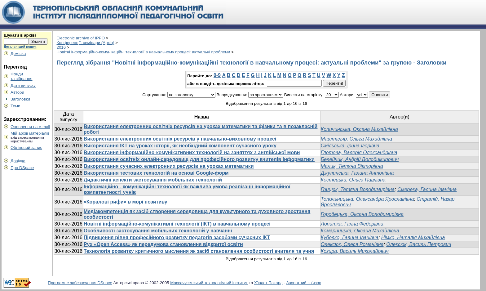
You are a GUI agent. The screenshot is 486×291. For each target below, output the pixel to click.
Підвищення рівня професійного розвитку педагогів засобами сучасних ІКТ (177, 237)
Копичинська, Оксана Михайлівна (359, 129)
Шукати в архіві (20, 35)
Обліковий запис (26, 147)
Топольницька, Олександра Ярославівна (367, 199)
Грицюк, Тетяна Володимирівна (358, 189)
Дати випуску (23, 85)
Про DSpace (22, 167)
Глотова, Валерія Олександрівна (359, 152)
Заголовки (20, 99)
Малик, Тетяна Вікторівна (352, 166)
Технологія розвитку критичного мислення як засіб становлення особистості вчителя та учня (199, 251)
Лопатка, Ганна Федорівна (352, 223)
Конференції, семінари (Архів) (85, 42)
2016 (61, 47)
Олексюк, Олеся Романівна (352, 244)
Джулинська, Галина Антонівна (357, 173)
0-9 (217, 75)
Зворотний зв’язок (303, 282)
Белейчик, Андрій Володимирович (360, 159)
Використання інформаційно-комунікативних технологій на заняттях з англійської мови (192, 152)
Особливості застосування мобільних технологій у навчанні (158, 230)
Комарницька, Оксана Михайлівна (360, 230)
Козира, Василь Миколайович (355, 251)
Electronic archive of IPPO (81, 38)
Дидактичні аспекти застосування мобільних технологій (153, 179)
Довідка (18, 161)
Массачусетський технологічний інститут (209, 282)
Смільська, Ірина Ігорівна (350, 145)
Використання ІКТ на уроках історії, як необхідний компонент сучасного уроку (180, 145)
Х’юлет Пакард (268, 282)
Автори (17, 92)
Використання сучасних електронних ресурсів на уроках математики (169, 166)
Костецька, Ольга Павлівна (353, 179)
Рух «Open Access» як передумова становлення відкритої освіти (163, 244)
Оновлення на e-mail (30, 126)
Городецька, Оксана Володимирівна (362, 214)
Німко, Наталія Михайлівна (413, 237)
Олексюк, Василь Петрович (418, 244)
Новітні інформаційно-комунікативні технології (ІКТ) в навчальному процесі (177, 223)
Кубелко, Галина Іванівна (349, 237)
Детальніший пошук (20, 46)
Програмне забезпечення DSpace (80, 282)
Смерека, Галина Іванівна (427, 189)
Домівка (18, 53)
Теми (15, 106)
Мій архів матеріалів (30, 133)
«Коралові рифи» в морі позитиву (125, 201)
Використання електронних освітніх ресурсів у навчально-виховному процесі (180, 138)
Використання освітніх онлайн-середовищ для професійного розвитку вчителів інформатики (199, 159)
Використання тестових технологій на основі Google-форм (156, 173)
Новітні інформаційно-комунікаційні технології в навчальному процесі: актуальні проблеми (143, 52)
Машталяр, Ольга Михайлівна (356, 138)
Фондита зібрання (22, 76)
